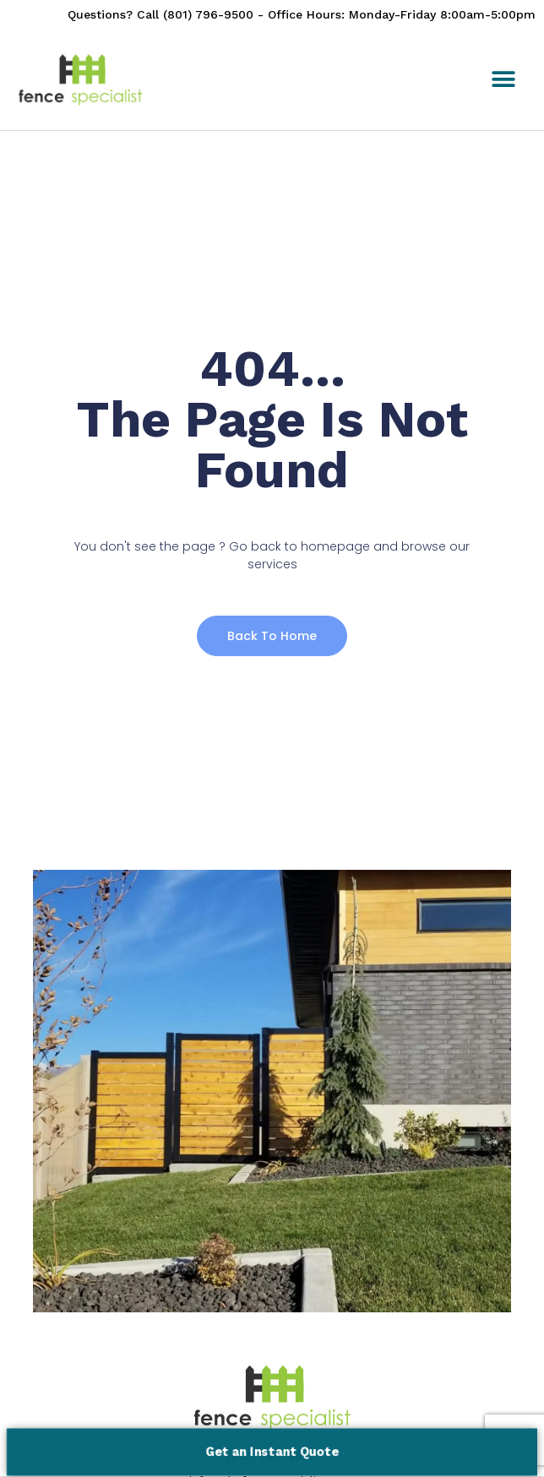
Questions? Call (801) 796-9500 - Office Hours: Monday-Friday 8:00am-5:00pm (302, 14)
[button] (503, 80)
